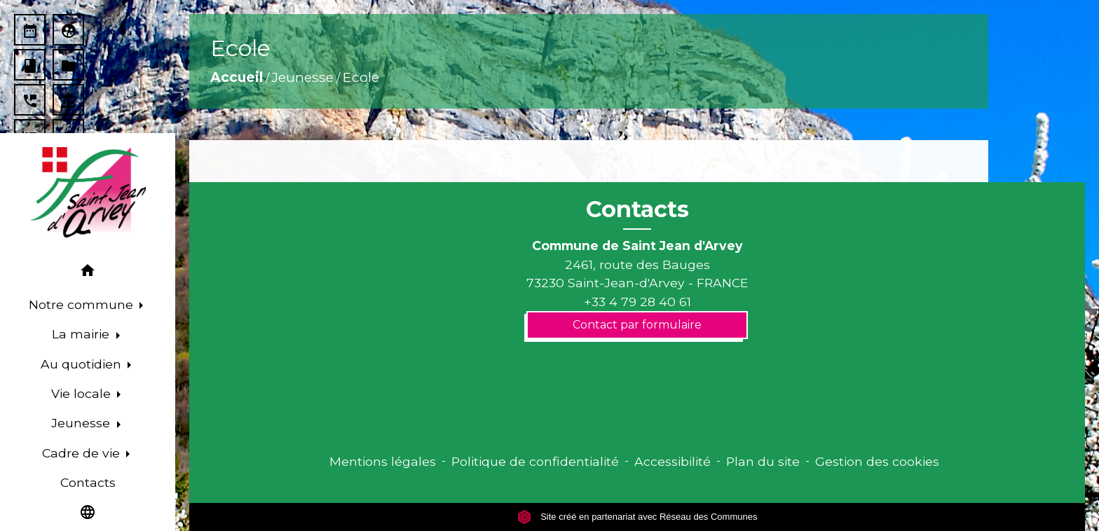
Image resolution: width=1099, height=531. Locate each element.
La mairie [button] (82, 333)
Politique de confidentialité (535, 461)
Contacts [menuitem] (88, 482)
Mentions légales (382, 461)
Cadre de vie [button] (82, 453)
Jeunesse (303, 77)
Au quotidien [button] (83, 364)
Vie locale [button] (82, 393)
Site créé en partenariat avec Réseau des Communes (637, 516)
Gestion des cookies (877, 461)
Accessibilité (672, 461)
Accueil (236, 77)
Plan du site (763, 461)
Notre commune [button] (83, 304)
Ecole (361, 77)
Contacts (637, 209)
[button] (88, 272)
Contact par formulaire (637, 324)
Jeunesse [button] (82, 422)
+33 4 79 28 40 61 (637, 301)
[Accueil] (87, 192)
